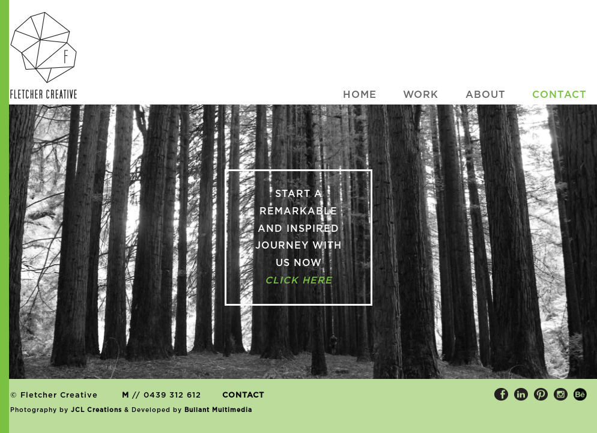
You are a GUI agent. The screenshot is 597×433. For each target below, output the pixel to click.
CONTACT (243, 395)
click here (298, 280)
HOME (360, 95)
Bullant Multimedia (218, 410)
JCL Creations (96, 410)
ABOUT (485, 95)
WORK (420, 95)
